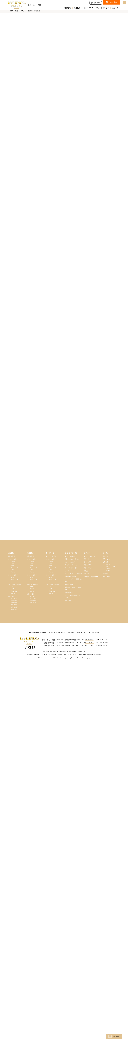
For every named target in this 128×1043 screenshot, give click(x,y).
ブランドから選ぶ (102, 8)
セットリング (88, 8)
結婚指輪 (77, 8)
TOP (11, 12)
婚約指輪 (67, 8)
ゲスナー (23, 12)
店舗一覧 (115, 8)
